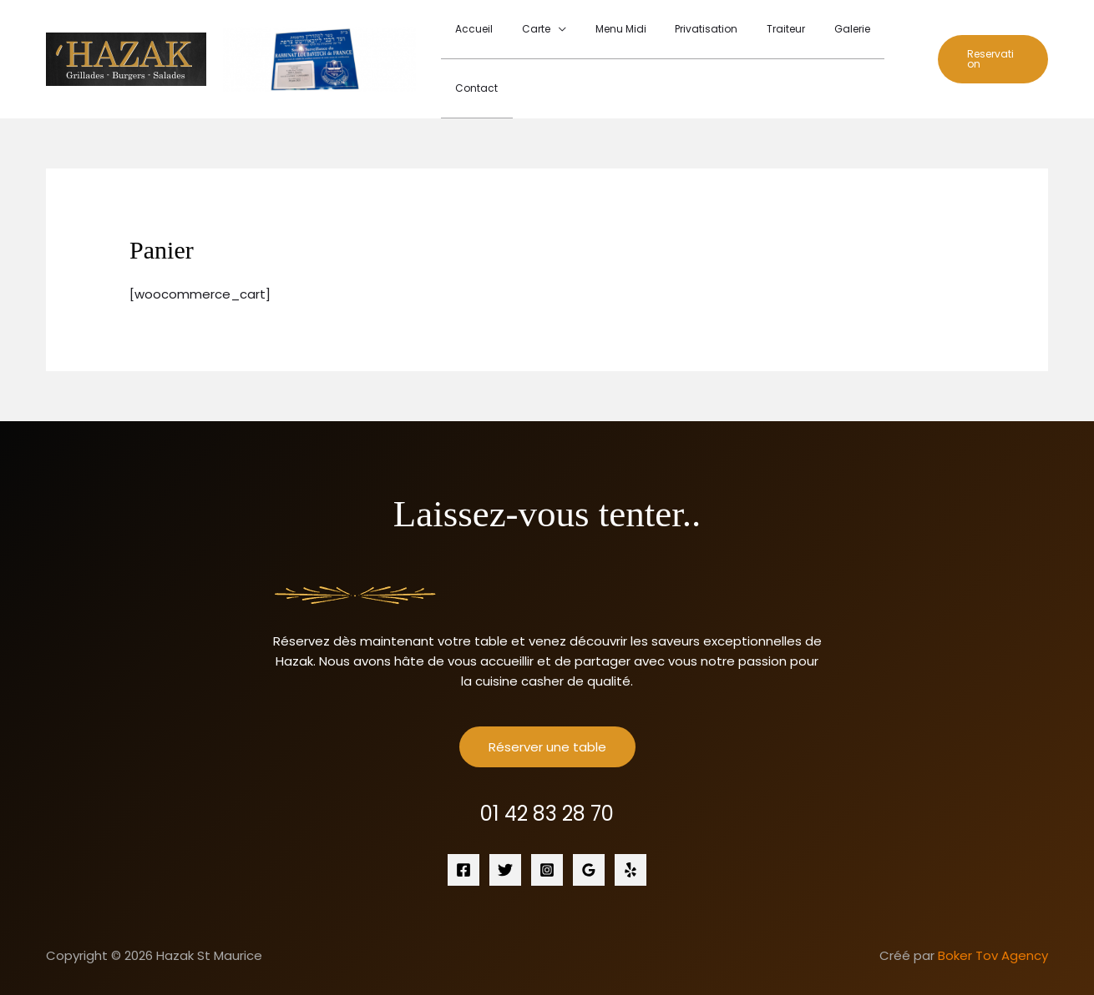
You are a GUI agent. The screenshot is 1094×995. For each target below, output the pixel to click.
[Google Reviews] (589, 830)
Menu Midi (617, 39)
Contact (881, 39)
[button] (988, 39)
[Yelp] (630, 830)
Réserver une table (547, 707)
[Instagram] (547, 830)
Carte (542, 39)
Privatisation (694, 39)
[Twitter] (505, 830)
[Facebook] (463, 830)
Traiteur (765, 39)
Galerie (822, 39)
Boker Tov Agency (993, 915)
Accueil (489, 39)
